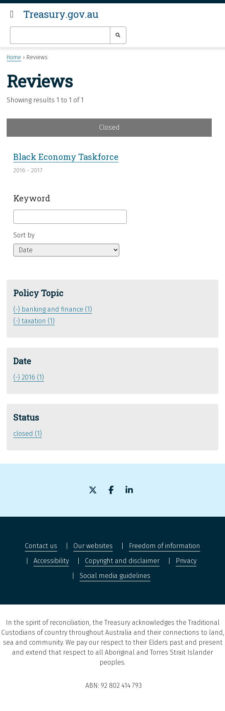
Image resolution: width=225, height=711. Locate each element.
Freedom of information (164, 546)
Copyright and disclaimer (122, 561)
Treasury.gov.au (61, 14)
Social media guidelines (115, 576)
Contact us (41, 546)
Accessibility (51, 561)
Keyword (31, 198)
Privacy (186, 561)
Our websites (93, 546)
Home (14, 57)
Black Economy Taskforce (66, 156)
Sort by (23, 235)
